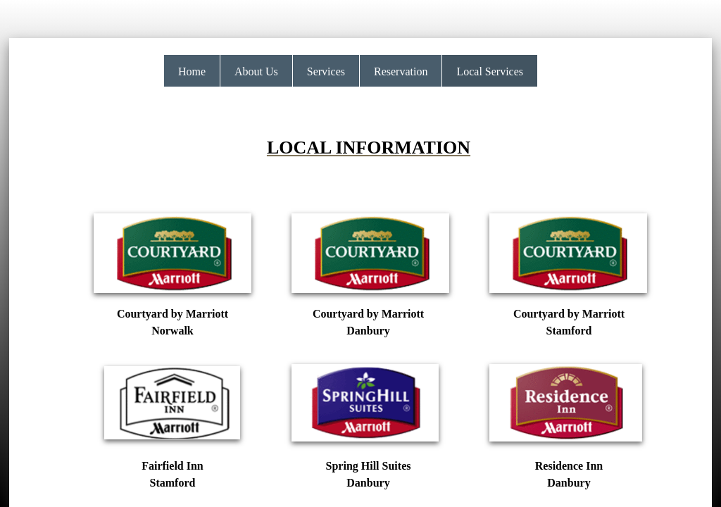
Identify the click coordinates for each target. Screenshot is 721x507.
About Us (256, 71)
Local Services (489, 71)
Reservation (400, 71)
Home (192, 71)
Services (326, 71)
